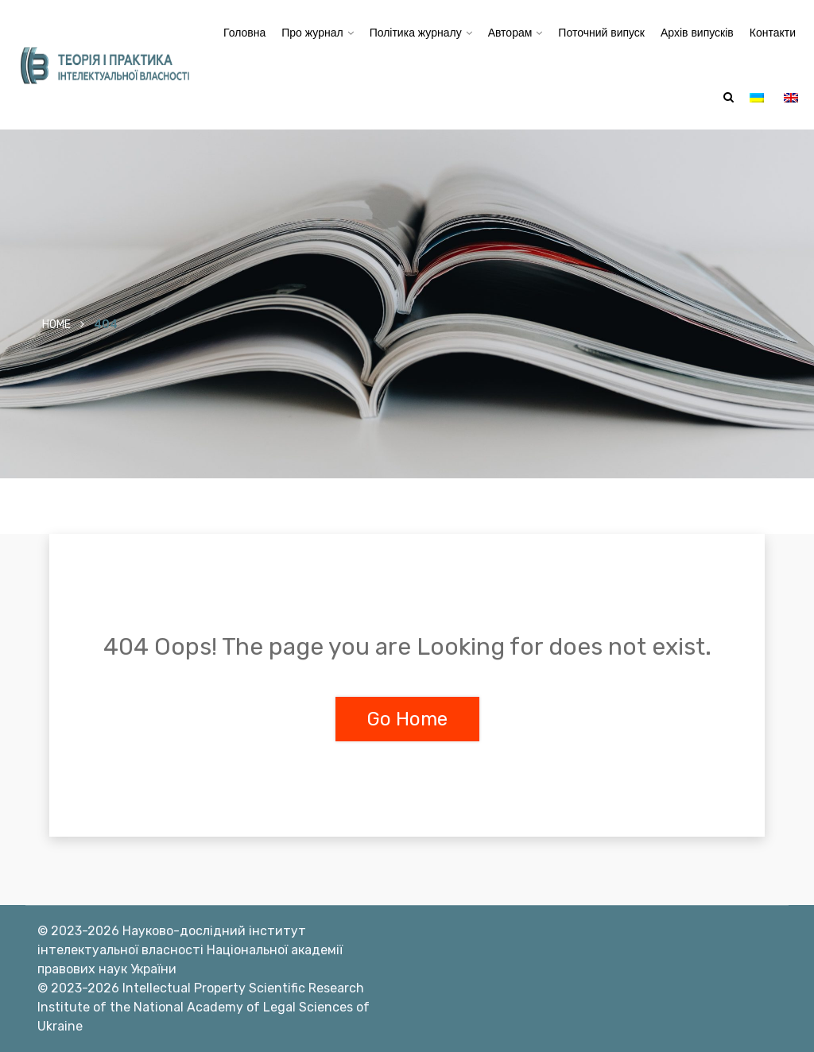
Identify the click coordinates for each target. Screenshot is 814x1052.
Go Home (407, 719)
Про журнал (312, 32)
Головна (244, 32)
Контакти (773, 32)
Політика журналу (416, 32)
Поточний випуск (601, 32)
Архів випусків (697, 32)
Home (56, 324)
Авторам (510, 32)
